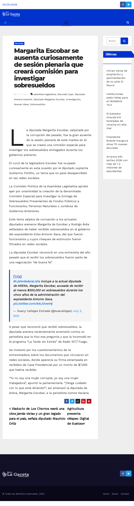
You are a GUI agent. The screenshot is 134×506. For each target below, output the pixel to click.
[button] (128, 22)
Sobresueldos (37, 104)
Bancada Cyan (65, 94)
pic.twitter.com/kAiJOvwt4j (32, 303)
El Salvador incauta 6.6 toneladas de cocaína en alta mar (116, 121)
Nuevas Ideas (21, 104)
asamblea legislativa (45, 94)
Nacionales (19, 43)
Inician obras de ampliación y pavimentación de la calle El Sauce (116, 78)
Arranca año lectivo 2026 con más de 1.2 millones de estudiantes (117, 164)
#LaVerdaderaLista (26, 281)
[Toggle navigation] (66, 22)
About (115, 494)
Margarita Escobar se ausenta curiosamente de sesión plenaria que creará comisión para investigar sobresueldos (48, 68)
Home (106, 494)
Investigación (73, 99)
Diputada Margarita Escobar (49, 99)
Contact (125, 494)
